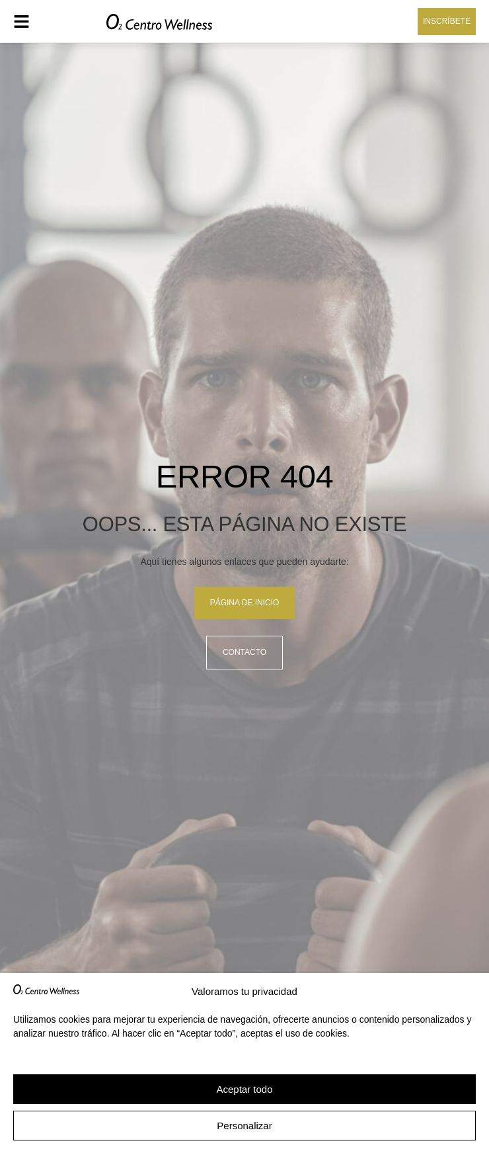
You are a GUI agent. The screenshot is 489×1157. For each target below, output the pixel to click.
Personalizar (244, 1125)
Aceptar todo (244, 1089)
